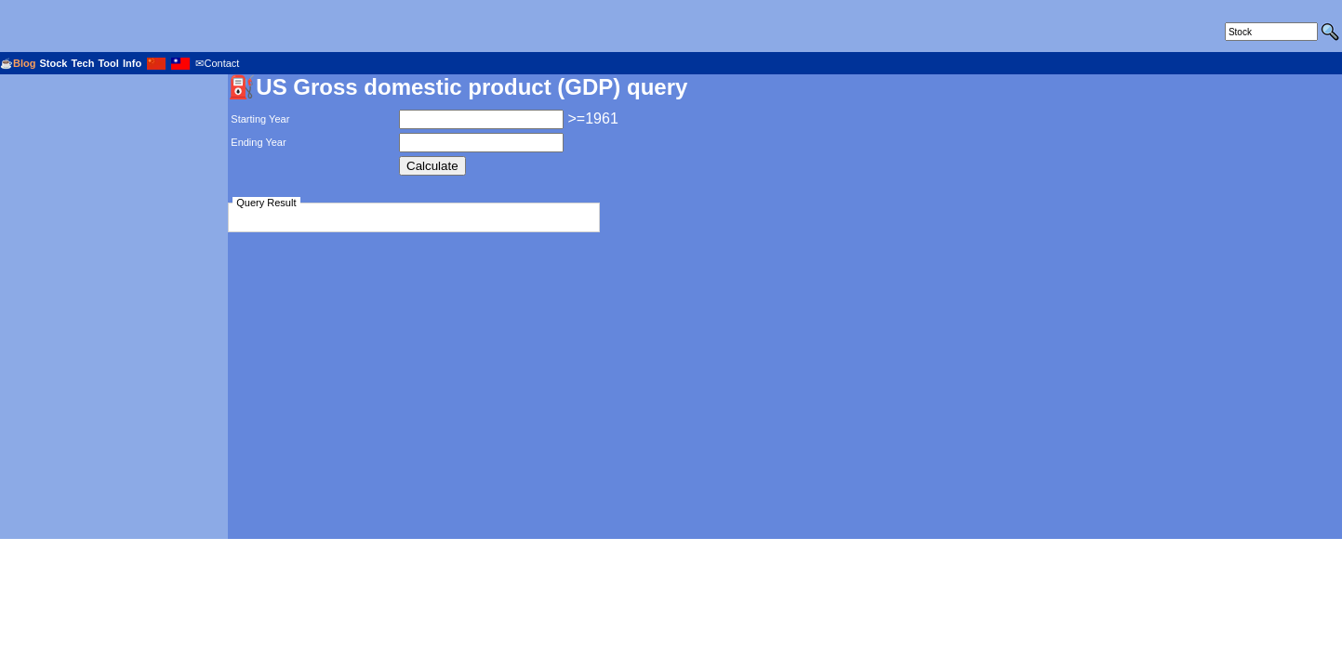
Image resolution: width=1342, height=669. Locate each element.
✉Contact (217, 63)
